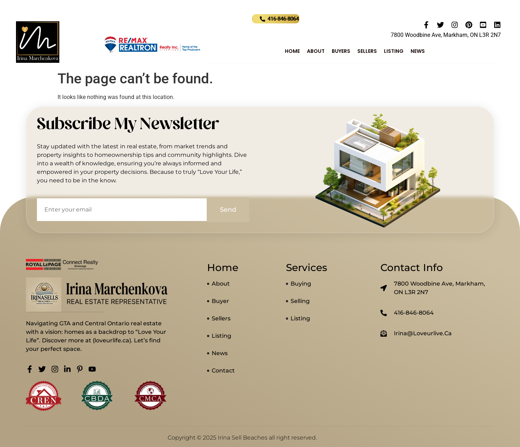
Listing (393, 51)
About (316, 51)
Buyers (341, 51)
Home (292, 51)
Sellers (367, 51)
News (418, 51)
